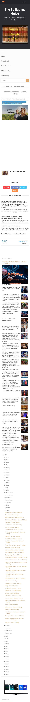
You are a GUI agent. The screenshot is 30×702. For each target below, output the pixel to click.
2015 (5, 485)
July (6, 505)
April (6, 625)
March (7, 628)
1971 (5, 671)
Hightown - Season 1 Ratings (12, 536)
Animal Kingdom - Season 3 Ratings (14, 517)
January (7, 633)
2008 (5, 636)
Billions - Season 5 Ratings (12, 593)
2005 (5, 638)
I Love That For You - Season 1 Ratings (15, 545)
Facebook (15, 187)
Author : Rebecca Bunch (17, 171)
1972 (5, 669)
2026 (5, 457)
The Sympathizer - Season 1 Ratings (14, 616)
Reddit (6, 187)
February (7, 630)
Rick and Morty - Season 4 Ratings (14, 598)
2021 (5, 470)
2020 (5, 472)
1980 (5, 661)
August (7, 502)
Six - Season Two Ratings (11, 515)
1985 (5, 659)
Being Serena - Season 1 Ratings (13, 607)
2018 (5, 477)
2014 (5, 487)
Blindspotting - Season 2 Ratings (13, 555)
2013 (5, 490)
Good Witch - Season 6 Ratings (13, 595)
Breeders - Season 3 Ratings (12, 547)
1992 (5, 651)
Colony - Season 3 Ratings (12, 609)
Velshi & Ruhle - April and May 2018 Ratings (13, 234)
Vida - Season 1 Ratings (11, 581)
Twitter (23, 187)
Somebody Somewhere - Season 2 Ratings (16, 557)
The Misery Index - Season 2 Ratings (14, 552)
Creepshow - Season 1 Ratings (13, 590)
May (6, 510)
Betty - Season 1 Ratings (11, 585)
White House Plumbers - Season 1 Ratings (16, 560)
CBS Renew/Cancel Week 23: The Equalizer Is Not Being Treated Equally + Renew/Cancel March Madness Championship (11, 400)
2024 (5, 462)
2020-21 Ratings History (8, 405)
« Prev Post (4, 243)
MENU (24, 2)
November (8, 495)
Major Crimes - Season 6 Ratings (10, 226)
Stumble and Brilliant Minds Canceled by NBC (9, 319)
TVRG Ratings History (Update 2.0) (11, 390)
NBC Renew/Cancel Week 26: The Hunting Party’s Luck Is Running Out (11, 288)
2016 (5, 482)
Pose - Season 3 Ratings (11, 604)
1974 (5, 664)
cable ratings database (8, 102)
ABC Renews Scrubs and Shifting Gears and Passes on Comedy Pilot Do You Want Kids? (10, 327)
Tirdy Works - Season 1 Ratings (13, 588)
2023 (5, 465)
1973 (5, 666)
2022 (5, 467)
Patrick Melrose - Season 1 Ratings (14, 550)
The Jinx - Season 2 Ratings (12, 622)
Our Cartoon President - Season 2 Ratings (16, 520)
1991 (5, 654)
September (8, 500)
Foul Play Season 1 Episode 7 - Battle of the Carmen (10, 312)
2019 (5, 475)
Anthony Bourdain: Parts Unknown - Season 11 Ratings (14, 619)
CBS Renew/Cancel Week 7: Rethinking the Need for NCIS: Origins (10, 421)
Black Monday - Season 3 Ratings (14, 529)
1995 (5, 649)
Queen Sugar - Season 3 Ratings (13, 512)
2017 (5, 480)
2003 (5, 641)
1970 (5, 674)
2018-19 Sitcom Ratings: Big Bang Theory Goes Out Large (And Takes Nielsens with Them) (11, 414)
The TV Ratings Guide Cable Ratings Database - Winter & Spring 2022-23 (11, 217)
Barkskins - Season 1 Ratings (12, 522)
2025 (5, 460)
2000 (5, 643)
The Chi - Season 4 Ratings (12, 527)
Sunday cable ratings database (14, 103)
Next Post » (24, 243)
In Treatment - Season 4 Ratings (13, 524)
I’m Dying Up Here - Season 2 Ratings (15, 578)
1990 (5, 656)
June (6, 507)
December (8, 492)
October (7, 497)
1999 (5, 646)
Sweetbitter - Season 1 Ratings (13, 583)
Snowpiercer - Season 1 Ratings (13, 538)
